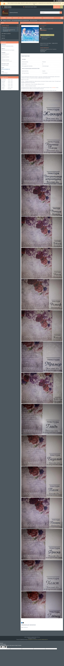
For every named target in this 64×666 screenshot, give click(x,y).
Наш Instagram (38, 17)
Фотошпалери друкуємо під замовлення (20, 20)
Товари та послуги (7, 20)
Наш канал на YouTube (48, 17)
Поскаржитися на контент (32, 639)
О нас (20, 17)
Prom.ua (38, 637)
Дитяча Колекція (33, 20)
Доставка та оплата (6, 33)
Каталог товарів (5, 25)
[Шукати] (61, 12)
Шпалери (9, 17)
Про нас (3, 35)
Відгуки (3, 38)
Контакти (15, 17)
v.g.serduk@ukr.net (6, 69)
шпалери (53, 87)
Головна (4, 17)
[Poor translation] (5, 647)
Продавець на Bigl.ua (32, 638)
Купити (47, 35)
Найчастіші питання (28, 17)
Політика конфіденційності (43, 639)
